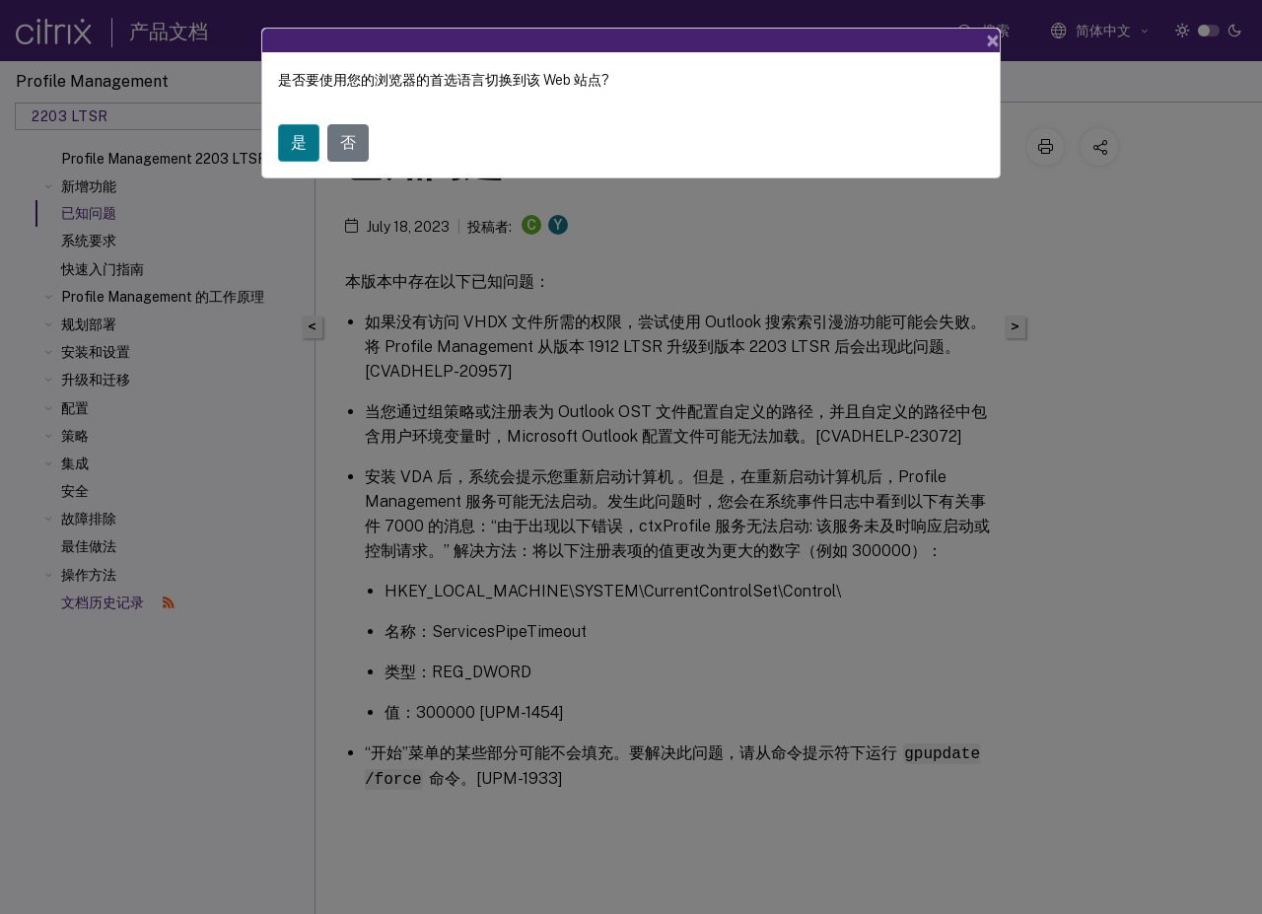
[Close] (993, 40)
